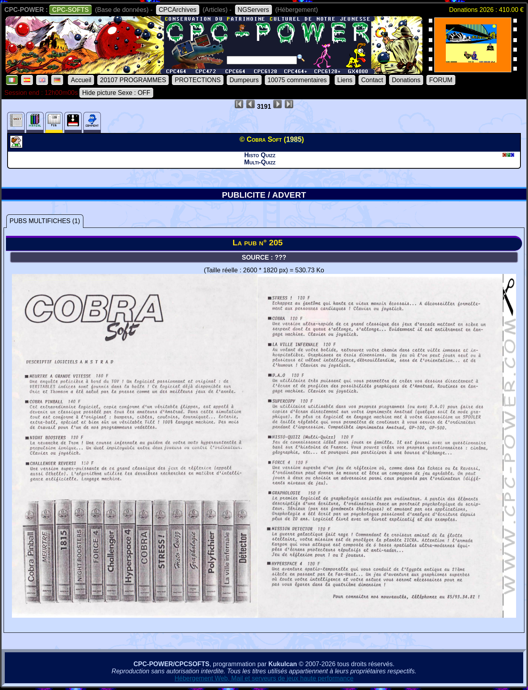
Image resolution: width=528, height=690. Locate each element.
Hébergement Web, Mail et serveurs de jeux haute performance (264, 678)
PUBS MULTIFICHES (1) (45, 221)
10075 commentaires (297, 80)
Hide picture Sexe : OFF (116, 92)
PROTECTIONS (198, 80)
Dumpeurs (244, 80)
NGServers (253, 9)
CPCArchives (178, 9)
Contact (372, 80)
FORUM (441, 80)
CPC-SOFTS (70, 9)
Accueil (81, 80)
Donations (406, 80)
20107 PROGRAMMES (133, 80)
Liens (345, 80)
